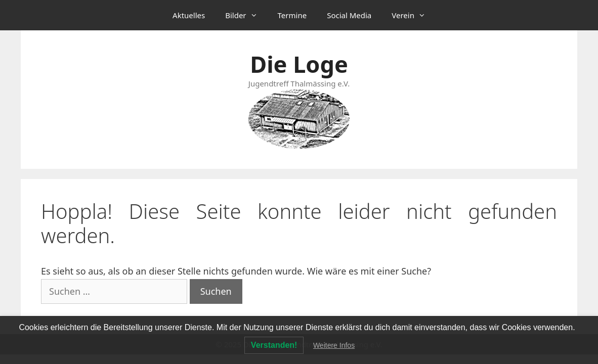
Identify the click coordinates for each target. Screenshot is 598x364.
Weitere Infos (334, 345)
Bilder (246, 15)
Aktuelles (189, 15)
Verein (414, 15)
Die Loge (299, 64)
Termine (292, 15)
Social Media (349, 15)
